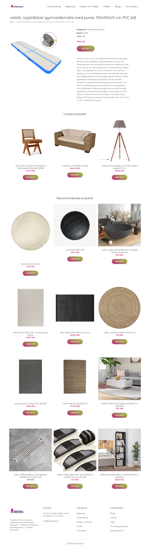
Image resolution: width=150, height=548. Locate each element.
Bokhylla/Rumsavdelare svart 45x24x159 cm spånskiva (120, 476)
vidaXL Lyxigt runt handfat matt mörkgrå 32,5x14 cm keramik (119, 251)
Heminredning (54, 6)
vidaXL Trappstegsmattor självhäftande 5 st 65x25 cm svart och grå (75, 476)
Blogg (118, 6)
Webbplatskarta (116, 531)
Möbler (106, 6)
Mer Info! (86, 49)
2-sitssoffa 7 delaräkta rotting (75, 166)
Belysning (70, 6)
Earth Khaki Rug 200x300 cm (75, 404)
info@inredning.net (51, 521)
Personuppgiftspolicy (119, 527)
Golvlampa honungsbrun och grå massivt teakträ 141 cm (119, 167)
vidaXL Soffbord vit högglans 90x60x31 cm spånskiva (119, 405)
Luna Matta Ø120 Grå (75, 250)
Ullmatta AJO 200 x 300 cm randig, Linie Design (30, 334)
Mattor (102, 30)
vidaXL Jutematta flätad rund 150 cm (119, 333)
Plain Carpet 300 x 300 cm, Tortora (75, 333)
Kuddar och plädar (89, 6)
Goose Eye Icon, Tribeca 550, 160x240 (30, 404)
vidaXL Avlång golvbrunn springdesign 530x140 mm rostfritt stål (30, 476)
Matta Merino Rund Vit (30, 264)
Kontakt (113, 518)
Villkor (112, 522)
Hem (12, 22)
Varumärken (131, 6)
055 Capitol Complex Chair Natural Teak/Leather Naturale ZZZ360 (30, 167)
